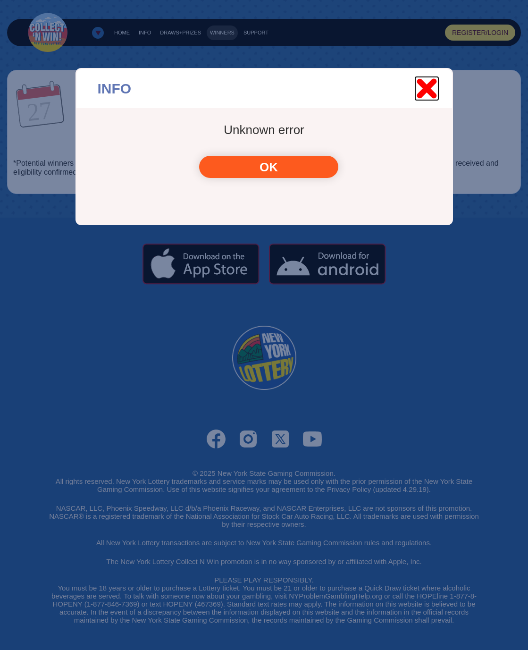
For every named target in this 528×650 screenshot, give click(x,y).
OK (269, 167)
